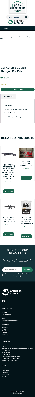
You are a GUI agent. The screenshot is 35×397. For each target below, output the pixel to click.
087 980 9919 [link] (6, 314)
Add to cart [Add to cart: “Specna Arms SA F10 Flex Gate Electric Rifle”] (9, 234)
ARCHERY (5, 374)
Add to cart (18, 89)
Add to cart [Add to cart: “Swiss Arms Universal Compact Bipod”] (26, 178)
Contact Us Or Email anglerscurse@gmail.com (17, 348)
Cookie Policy (6, 354)
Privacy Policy (21, 273)
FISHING (5, 372)
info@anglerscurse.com (10, 320)
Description (8, 96)
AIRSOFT (5, 376)
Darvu (20, 393)
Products (8, 37)
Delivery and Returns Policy (11, 356)
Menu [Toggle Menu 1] (5, 28)
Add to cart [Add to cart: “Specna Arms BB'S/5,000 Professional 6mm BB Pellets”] (26, 236)
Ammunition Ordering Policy (11, 358)
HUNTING (5, 370)
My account (6, 350)
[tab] (8, 96)
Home (2, 37)
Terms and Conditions (9, 360)
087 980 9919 (20, 23)
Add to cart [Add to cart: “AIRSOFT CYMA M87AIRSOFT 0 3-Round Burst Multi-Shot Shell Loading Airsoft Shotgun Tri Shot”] (9, 191)
